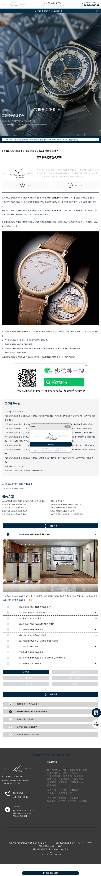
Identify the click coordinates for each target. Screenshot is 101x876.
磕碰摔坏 (51, 785)
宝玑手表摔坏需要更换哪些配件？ (21, 484)
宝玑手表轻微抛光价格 (16, 489)
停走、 (79, 770)
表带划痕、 (52, 782)
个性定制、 (52, 798)
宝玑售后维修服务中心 (64, 843)
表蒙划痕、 (64, 782)
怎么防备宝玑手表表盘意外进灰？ (15, 508)
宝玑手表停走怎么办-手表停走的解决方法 (35, 613)
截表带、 (62, 801)
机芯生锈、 (68, 776)
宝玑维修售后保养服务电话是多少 (32, 652)
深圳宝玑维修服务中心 (13, 445)
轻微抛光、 (52, 801)
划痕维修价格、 (66, 779)
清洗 (72, 793)
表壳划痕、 (79, 779)
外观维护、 (64, 790)
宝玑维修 (51, 198)
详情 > (31, 600)
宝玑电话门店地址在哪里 (28, 646)
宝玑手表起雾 (18, 412)
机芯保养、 (75, 790)
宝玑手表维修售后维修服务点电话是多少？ (35, 607)
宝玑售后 (75, 684)
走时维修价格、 (55, 770)
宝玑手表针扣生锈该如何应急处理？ (64, 508)
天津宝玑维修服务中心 (13, 449)
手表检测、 (75, 798)
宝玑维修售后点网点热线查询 (30, 663)
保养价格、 (52, 790)
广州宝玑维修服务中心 (13, 437)
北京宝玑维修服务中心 (13, 416)
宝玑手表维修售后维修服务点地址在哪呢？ (35, 534)
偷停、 (86, 770)
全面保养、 (64, 793)
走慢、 (73, 770)
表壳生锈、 (79, 776)
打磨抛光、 (52, 793)
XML (50, 852)
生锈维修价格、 (55, 776)
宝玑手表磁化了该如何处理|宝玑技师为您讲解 (36, 624)
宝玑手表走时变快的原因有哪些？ (32, 629)
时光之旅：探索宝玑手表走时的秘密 (33, 635)
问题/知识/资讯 (32, 151)
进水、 (66, 773)
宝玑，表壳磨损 (26, 684)
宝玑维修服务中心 (17, 151)
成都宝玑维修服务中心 (13, 458)
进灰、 (73, 773)
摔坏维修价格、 (77, 782)
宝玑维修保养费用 (57, 501)
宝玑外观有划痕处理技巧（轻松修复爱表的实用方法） (39, 641)
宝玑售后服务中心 (53, 3)
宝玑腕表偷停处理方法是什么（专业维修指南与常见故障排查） (43, 658)
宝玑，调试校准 (26, 678)
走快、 (66, 770)
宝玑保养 (75, 672)
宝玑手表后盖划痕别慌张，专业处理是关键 (66, 514)
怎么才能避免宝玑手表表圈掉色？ (15, 514)
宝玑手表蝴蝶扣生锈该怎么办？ (62, 511)
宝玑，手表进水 (75, 678)
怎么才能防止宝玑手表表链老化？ (15, 511)
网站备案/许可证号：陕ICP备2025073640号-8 (50, 849)
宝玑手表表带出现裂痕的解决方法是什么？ (66, 504)
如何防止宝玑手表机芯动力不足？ (15, 504)
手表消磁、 (73, 801)
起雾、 (79, 773)
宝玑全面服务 (52, 762)
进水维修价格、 (55, 773)
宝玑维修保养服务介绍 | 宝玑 (30, 618)
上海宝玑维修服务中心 (13, 428)
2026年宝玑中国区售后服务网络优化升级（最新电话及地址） (25, 501)
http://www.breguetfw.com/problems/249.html (31, 470)
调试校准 (83, 801)
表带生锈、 (52, 779)
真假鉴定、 (64, 798)
